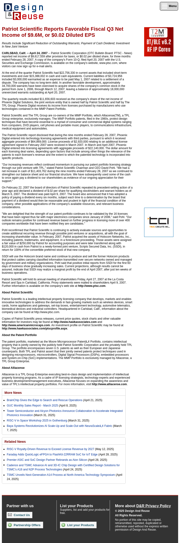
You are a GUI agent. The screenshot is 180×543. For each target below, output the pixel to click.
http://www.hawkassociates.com (75, 322)
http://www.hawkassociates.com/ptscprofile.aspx (34, 328)
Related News (15, 441)
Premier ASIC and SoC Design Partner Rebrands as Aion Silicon (47, 460)
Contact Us (19, 515)
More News (13, 393)
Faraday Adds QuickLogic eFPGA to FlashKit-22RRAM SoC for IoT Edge (52, 454)
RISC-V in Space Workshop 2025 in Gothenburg (37, 420)
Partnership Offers (24, 525)
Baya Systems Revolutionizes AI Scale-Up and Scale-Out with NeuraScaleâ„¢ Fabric (59, 426)
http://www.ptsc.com (91, 286)
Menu (169, 6)
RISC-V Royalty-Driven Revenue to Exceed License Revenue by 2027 (50, 449)
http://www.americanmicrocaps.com (26, 325)
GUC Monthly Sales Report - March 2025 (32, 405)
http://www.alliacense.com (109, 384)
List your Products (77, 525)
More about (143, 506)
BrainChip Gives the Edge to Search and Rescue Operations (44, 400)
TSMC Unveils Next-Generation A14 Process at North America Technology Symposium (61, 475)
